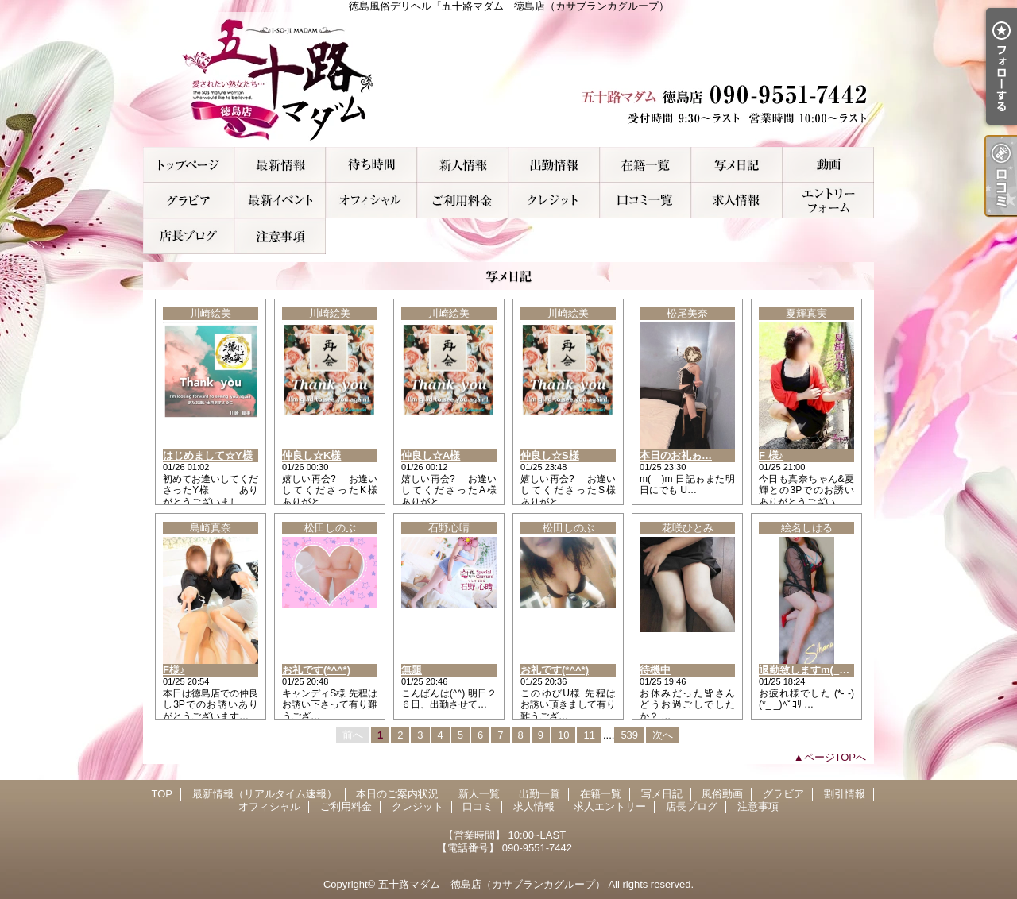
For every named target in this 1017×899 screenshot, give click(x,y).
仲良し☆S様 (549, 455)
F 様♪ (771, 455)
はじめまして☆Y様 (208, 455)
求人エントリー (828, 200)
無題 (411, 670)
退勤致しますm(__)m (808, 670)
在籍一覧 (645, 165)
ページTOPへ (835, 757)
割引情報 (280, 200)
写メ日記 (737, 165)
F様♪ (173, 670)
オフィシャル (371, 200)
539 (629, 735)
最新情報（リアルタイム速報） (280, 165)
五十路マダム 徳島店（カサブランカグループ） (491, 884)
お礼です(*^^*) (316, 670)
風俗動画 (828, 165)
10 (563, 735)
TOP (188, 165)
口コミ (645, 200)
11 (588, 735)
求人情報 (737, 200)
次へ (662, 735)
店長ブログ (188, 236)
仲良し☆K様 (311, 455)
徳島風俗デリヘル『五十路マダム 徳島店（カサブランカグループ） (508, 79)
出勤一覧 (554, 165)
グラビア (188, 200)
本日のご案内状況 (371, 165)
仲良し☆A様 (430, 455)
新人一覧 (462, 165)
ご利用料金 (462, 200)
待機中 (655, 670)
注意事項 (280, 236)
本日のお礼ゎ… (676, 455)
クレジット (554, 200)
